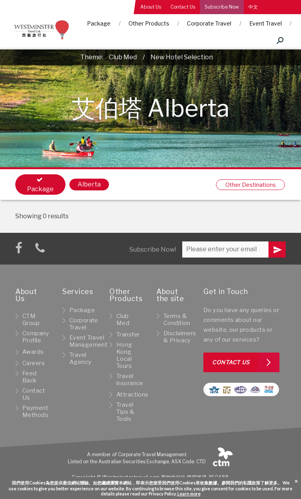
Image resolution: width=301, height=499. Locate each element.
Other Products (149, 23)
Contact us (231, 362)
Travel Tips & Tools (125, 411)
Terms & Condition (176, 320)
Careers (33, 363)
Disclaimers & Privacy (179, 337)
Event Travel (265, 23)
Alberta (89, 184)
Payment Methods (35, 411)
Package (99, 23)
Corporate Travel (209, 23)
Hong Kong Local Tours (124, 355)
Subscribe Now (222, 7)
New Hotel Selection (181, 57)
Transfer (128, 334)
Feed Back (29, 377)
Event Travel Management (88, 341)
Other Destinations (250, 184)
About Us (150, 7)
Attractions (132, 394)
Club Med (123, 57)
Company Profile (35, 337)
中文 (253, 7)
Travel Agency (80, 358)
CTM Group (31, 320)
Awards (33, 351)
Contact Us (182, 7)
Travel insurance (129, 380)
